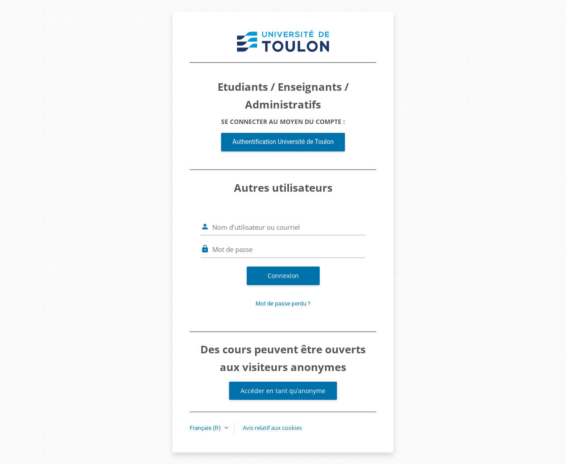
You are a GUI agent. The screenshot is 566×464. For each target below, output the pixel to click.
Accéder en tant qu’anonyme (283, 391)
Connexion (283, 275)
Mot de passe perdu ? (283, 303)
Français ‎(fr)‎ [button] (206, 428)
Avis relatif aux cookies (272, 428)
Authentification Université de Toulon (283, 141)
